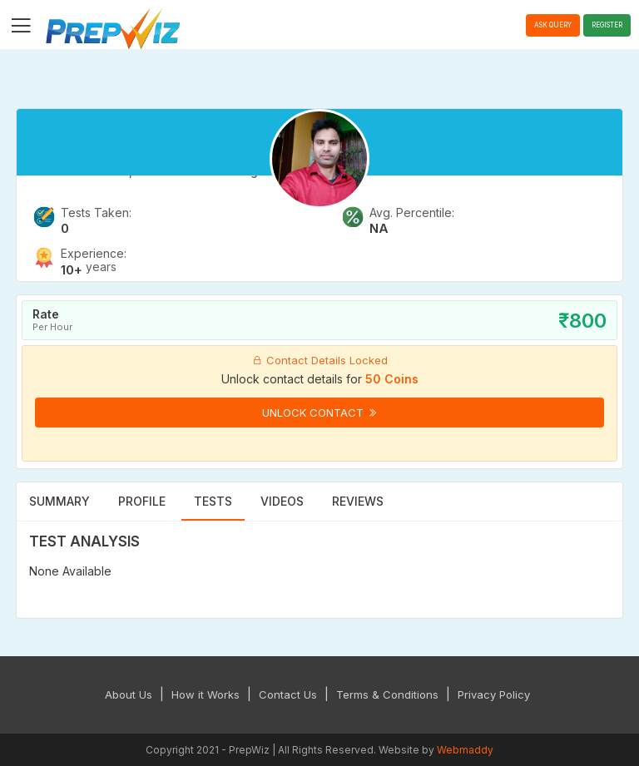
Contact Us (288, 694)
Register (607, 25)
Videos (282, 501)
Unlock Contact (320, 412)
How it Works (205, 694)
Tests (213, 501)
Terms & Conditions (387, 694)
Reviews (358, 501)
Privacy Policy (494, 694)
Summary (59, 501)
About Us (128, 694)
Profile (142, 501)
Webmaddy (465, 750)
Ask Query (553, 25)
